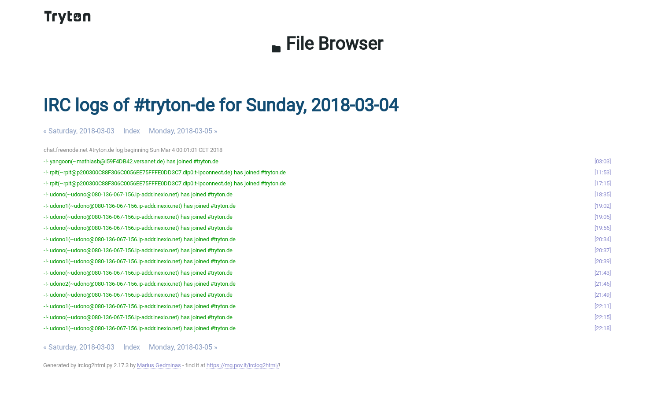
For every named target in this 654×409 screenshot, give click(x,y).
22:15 (603, 317)
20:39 (603, 261)
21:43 (603, 272)
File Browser (327, 43)
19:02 (603, 206)
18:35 (603, 194)
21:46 (603, 283)
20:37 (603, 250)
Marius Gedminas (159, 365)
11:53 (603, 172)
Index (131, 131)
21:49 (603, 294)
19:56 (603, 228)
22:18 (603, 328)
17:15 (603, 183)
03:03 (603, 161)
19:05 (603, 217)
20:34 (603, 239)
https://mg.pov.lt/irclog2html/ (243, 365)
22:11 (603, 306)
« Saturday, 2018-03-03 (79, 131)
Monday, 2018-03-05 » (183, 131)
